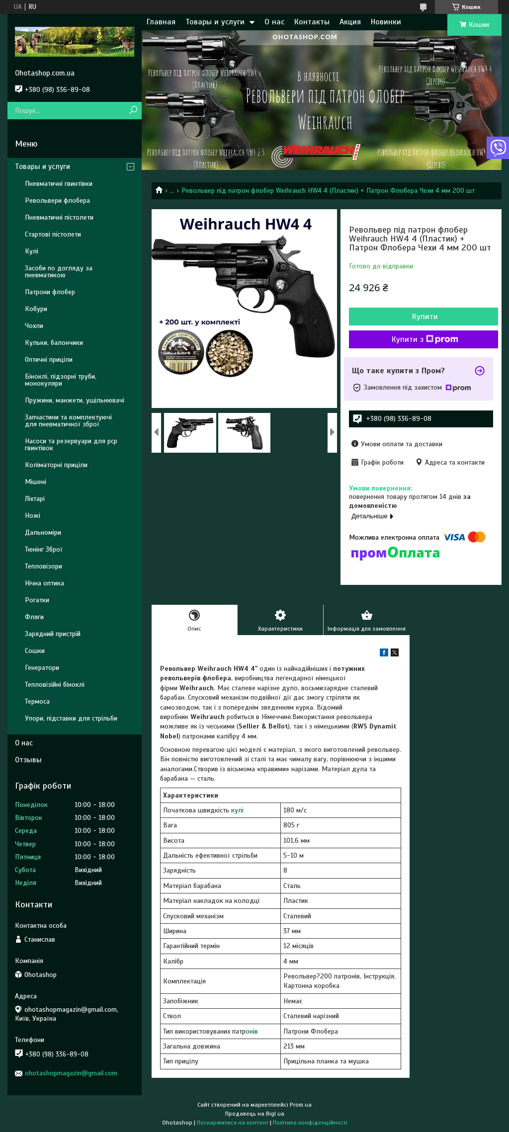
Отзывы (28, 759)
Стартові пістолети (53, 234)
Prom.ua (301, 1104)
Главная (161, 22)
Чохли (34, 326)
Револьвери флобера (57, 200)
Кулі (31, 251)
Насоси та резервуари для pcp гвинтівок (71, 444)
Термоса (37, 701)
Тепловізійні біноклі (55, 684)
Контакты (312, 22)
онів (252, 1031)
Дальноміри (43, 532)
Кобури (36, 309)
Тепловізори (43, 566)
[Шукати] (133, 110)
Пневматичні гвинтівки (58, 183)
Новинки (386, 22)
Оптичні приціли (49, 359)
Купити (425, 317)
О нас (274, 22)
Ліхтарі (35, 498)
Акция (350, 22)
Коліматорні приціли (56, 465)
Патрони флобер (50, 292)
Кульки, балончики (54, 342)
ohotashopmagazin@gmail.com (71, 1073)
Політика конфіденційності (310, 1122)
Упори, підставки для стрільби (71, 718)
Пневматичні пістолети (59, 217)
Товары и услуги (215, 22)
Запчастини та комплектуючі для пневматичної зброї (68, 420)
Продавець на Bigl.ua (254, 1113)
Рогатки (37, 600)
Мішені (35, 482)
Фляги (34, 617)
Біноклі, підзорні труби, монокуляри (60, 380)
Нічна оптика (44, 583)
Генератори (42, 667)
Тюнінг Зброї (44, 549)
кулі (237, 810)
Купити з (425, 339)
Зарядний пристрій (53, 634)
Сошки (35, 651)
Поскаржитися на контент (232, 1122)
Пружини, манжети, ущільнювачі (74, 400)
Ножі (32, 515)
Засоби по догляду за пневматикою (58, 271)
